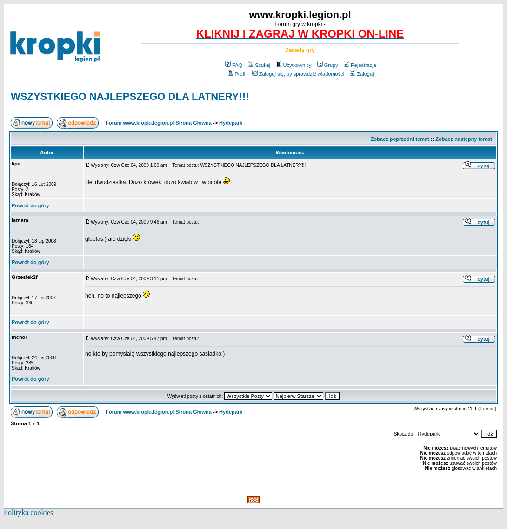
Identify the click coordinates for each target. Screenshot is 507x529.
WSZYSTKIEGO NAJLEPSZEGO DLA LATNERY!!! (130, 96)
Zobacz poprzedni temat (400, 139)
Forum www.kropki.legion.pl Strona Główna (159, 123)
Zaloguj (362, 74)
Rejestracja (360, 65)
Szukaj (259, 65)
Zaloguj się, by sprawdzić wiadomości (298, 74)
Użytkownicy (293, 65)
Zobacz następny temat (463, 139)
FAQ (233, 65)
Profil (237, 74)
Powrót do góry (30, 205)
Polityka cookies (28, 512)
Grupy (327, 65)
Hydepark (230, 123)
